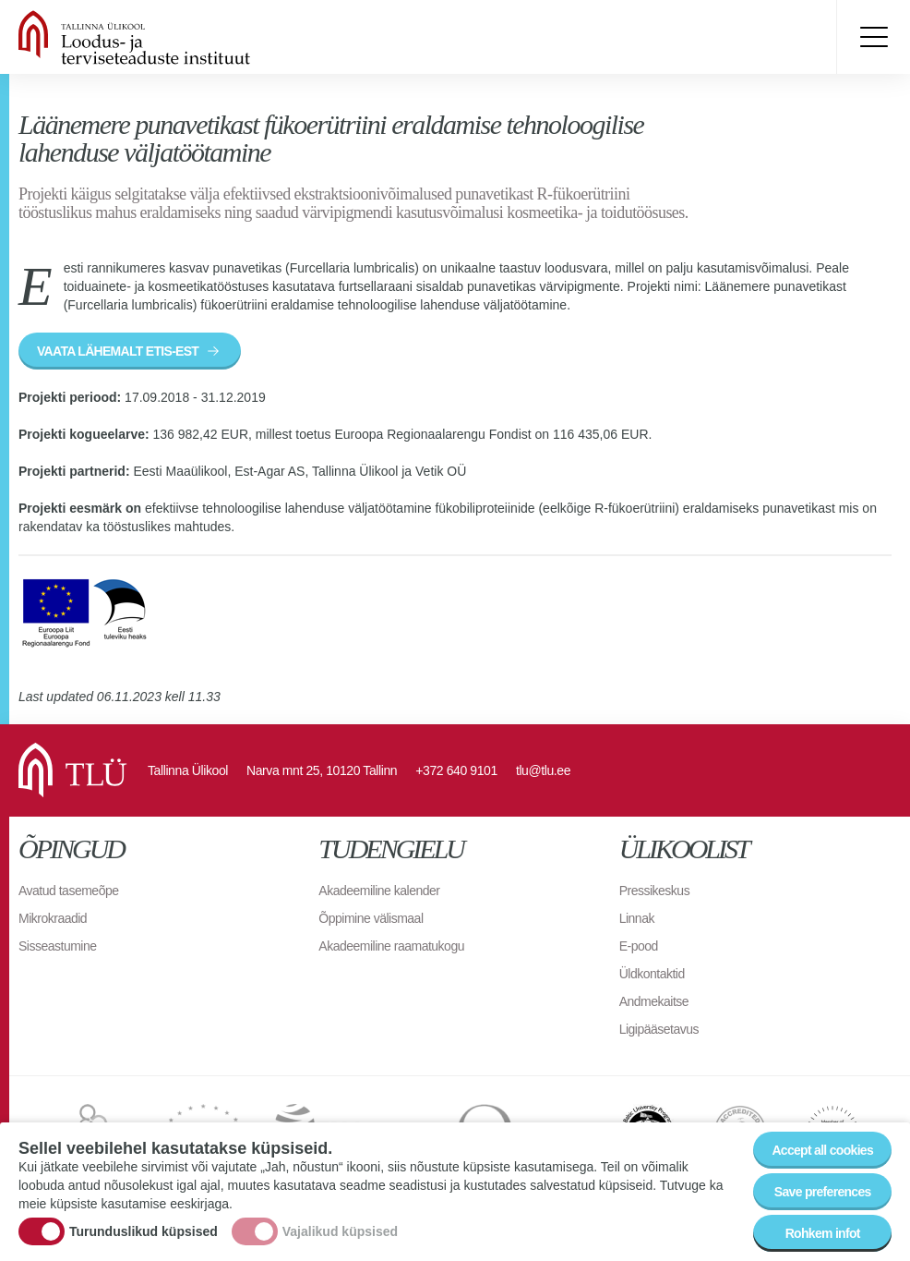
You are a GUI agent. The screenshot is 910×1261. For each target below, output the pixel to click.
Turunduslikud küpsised (143, 1231)
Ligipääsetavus (659, 1029)
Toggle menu (873, 37)
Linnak (636, 918)
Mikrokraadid (52, 918)
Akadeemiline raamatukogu (391, 946)
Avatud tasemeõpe (68, 890)
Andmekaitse (653, 1001)
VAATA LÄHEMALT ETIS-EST (117, 351)
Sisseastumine (57, 946)
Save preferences (822, 1192)
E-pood (638, 946)
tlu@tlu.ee (543, 770)
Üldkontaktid (652, 973)
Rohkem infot (822, 1234)
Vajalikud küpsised (340, 1231)
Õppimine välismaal (370, 918)
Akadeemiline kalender (378, 890)
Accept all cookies (822, 1151)
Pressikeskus (654, 890)
